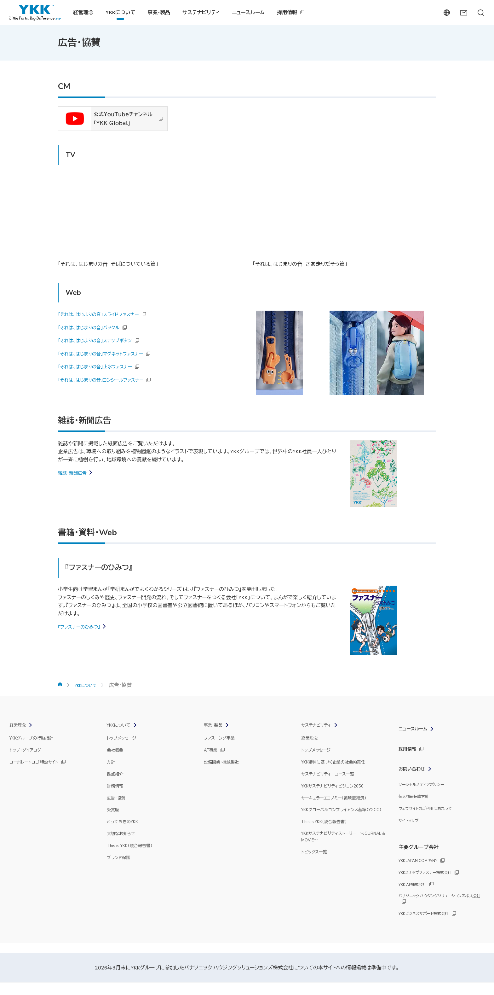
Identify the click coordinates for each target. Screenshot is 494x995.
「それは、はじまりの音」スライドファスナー (104, 313)
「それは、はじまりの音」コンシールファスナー (107, 379)
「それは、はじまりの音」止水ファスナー (100, 366)
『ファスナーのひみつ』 (82, 626)
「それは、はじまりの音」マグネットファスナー (107, 353)
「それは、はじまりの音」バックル (93, 327)
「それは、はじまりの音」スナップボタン (100, 340)
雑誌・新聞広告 (74, 472)
